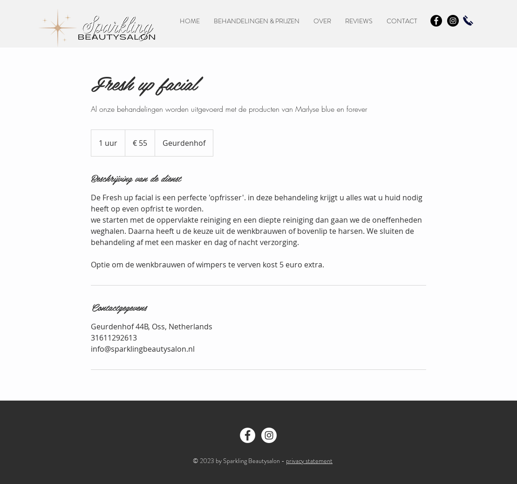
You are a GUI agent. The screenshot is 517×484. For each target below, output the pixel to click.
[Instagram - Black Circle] (453, 21)
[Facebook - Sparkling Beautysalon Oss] (247, 435)
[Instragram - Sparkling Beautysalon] (269, 435)
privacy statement (309, 460)
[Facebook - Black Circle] (436, 21)
